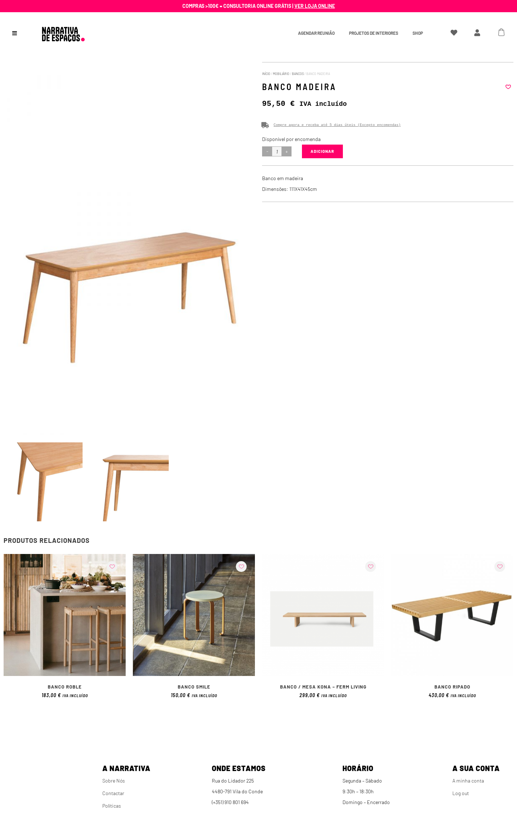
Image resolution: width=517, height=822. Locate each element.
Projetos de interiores (373, 33)
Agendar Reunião (316, 33)
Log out (460, 793)
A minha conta (468, 781)
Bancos (298, 74)
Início (266, 74)
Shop (418, 33)
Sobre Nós (113, 781)
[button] (508, 86)
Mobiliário (281, 74)
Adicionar (322, 151)
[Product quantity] (276, 151)
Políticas (111, 806)
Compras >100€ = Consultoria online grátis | (258, 6)
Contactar (113, 793)
